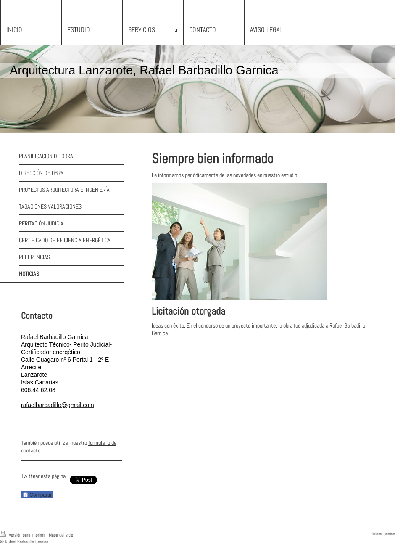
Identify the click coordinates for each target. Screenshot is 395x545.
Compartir (37, 495)
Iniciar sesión (383, 534)
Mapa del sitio (61, 535)
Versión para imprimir (23, 535)
